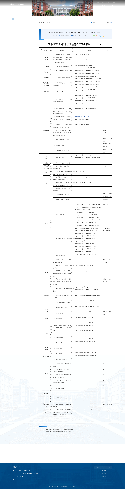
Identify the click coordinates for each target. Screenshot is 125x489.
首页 (63, 5)
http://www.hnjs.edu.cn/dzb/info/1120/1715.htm (87, 101)
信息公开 (95, 5)
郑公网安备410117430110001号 (68, 486)
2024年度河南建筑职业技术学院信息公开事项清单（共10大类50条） (58, 446)
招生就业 (86, 5)
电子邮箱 (97, 2)
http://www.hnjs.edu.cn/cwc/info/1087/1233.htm (87, 174)
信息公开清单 (105, 39)
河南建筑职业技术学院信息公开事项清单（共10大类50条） (56, 448)
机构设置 (78, 5)
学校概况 (70, 5)
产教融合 (103, 5)
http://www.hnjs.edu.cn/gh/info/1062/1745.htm (87, 87)
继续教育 (112, 5)
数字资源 (102, 2)
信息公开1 (98, 39)
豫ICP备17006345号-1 (54, 486)
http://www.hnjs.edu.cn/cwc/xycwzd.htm (85, 171)
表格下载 (107, 2)
